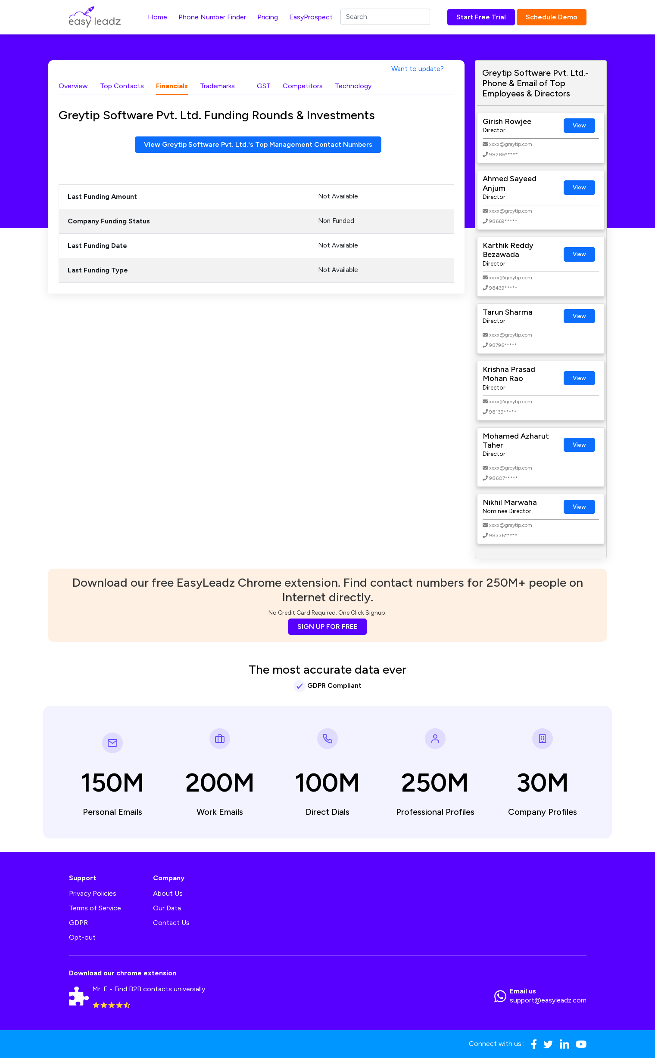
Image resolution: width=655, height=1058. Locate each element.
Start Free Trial (481, 17)
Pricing (267, 17)
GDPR (78, 923)
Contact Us (171, 923)
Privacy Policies (92, 893)
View (579, 125)
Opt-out (82, 937)
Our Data (167, 908)
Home (157, 17)
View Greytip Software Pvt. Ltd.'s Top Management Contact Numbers (258, 144)
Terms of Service (95, 908)
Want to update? (417, 69)
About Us (168, 893)
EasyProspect (311, 17)
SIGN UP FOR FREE (327, 626)
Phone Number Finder (212, 17)
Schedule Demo (551, 17)
